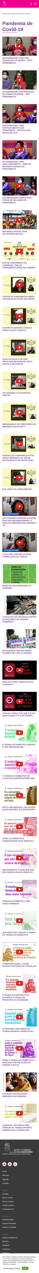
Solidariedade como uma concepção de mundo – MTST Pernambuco (17, 60)
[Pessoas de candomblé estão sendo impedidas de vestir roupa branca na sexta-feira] (19, 443)
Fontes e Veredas (9, 1227)
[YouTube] (10, 1164)
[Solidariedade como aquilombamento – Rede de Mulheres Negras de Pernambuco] (19, 149)
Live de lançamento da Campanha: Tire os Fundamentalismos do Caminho (18, 265)
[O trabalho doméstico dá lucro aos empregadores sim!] (19, 764)
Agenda (5, 1179)
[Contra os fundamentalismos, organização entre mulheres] (19, 284)
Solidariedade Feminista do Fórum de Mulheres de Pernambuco (17, 200)
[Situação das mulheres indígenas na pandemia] (19, 1082)
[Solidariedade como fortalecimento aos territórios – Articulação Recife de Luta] (19, 113)
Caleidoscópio (8, 1220)
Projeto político (8, 1205)
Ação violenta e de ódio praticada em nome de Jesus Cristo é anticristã (17, 361)
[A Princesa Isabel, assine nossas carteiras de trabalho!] (19, 951)
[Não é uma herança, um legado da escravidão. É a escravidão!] (19, 795)
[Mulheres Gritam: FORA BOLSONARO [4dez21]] (19, 219)
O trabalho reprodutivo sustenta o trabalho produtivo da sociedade (15, 997)
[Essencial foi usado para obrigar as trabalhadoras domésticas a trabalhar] (19, 1113)
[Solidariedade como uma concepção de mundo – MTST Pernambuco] (19, 46)
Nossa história (8, 1202)
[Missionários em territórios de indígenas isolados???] (19, 412)
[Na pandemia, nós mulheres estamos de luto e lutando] (19, 638)
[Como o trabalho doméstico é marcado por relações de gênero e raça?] (19, 1048)
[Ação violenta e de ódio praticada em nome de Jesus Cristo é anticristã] (19, 347)
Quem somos (7, 1198)
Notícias (5, 1175)
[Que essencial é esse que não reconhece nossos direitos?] (19, 858)
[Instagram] (4, 1164)
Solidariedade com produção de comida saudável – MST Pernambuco (18, 94)
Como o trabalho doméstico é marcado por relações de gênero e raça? (18, 1062)
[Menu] (35, 4)
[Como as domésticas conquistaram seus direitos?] (19, 826)
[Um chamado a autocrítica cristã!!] (19, 381)
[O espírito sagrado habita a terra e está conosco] (19, 316)
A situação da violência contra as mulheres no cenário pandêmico (19, 619)
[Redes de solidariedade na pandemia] (19, 573)
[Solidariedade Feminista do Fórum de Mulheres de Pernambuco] (19, 185)
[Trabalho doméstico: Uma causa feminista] (19, 889)
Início (4, 1171)
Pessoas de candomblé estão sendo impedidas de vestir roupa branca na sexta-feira (18, 458)
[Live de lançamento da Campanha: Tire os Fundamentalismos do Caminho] (19, 251)
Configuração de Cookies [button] (11, 1268)
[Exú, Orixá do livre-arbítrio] (19, 477)
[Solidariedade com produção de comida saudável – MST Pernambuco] (19, 80)
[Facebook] (15, 1164)
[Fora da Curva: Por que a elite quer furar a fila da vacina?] (19, 701)
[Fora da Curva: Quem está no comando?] (19, 670)
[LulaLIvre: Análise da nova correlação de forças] (19, 542)
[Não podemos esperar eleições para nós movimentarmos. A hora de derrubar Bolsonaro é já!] (19, 506)
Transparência (8, 1209)
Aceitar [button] (25, 1268)
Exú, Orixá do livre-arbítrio (17, 489)
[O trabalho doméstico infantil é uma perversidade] (19, 732)
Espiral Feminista (9, 1223)
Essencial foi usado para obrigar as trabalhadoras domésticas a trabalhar (17, 1127)
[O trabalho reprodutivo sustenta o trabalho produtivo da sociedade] (19, 983)
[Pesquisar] (31, 4)
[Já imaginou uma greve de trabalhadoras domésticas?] (19, 1017)
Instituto (5, 1194)
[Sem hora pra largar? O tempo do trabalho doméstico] (19, 920)
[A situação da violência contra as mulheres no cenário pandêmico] (19, 605)
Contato (5, 1183)
